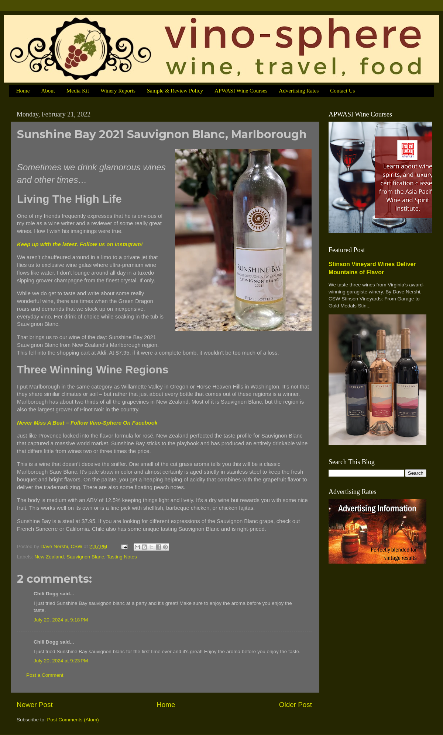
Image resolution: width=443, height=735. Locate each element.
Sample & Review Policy (175, 91)
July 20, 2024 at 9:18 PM (61, 620)
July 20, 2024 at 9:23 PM (61, 660)
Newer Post (35, 704)
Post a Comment (44, 675)
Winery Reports (117, 91)
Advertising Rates (299, 91)
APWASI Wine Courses (240, 91)
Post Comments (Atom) (73, 719)
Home (23, 91)
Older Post (295, 704)
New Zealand (49, 557)
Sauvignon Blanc (85, 557)
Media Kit (77, 91)
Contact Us (342, 91)
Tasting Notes (122, 557)
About (48, 91)
